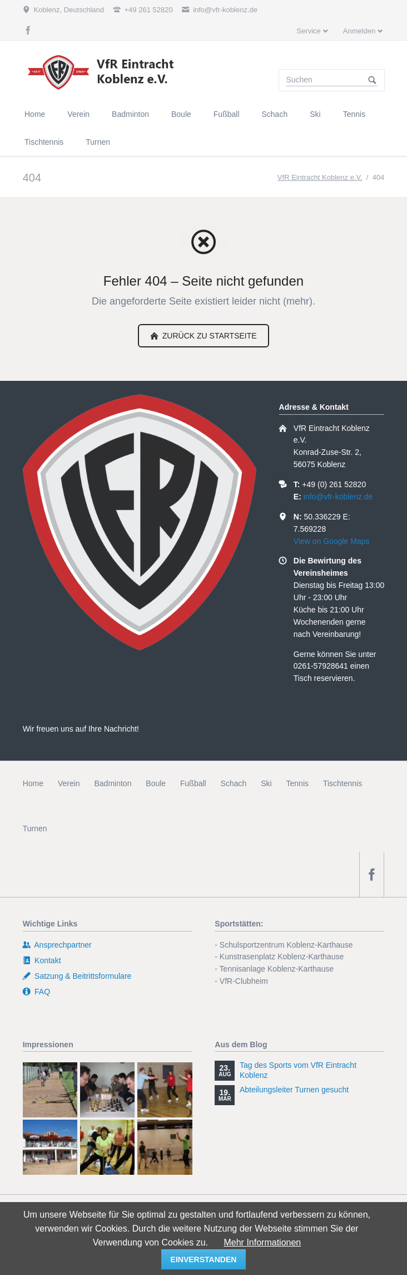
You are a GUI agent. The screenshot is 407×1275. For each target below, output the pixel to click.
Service (308, 31)
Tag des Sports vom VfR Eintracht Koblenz (298, 1070)
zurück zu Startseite (208, 335)
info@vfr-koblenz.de (338, 496)
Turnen (35, 828)
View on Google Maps (332, 541)
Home (33, 783)
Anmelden (359, 31)
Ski (266, 783)
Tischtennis (342, 783)
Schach (234, 783)
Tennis (297, 783)
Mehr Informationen (262, 1242)
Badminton (113, 783)
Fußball (193, 783)
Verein (69, 783)
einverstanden (204, 1259)
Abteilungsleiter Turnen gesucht (294, 1089)
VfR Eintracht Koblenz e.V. (320, 177)
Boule (156, 783)
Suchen (372, 80)
